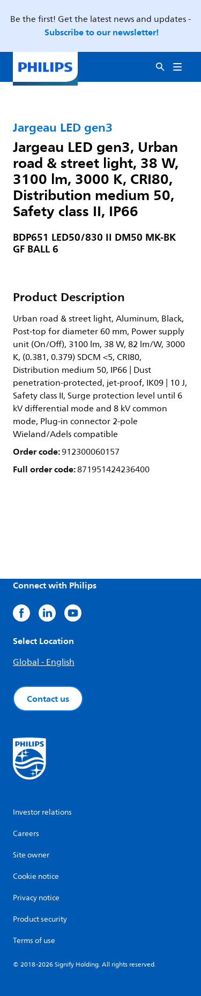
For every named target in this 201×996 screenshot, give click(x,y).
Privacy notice (36, 898)
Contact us (48, 698)
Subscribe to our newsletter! (101, 32)
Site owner (31, 855)
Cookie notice (36, 876)
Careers (26, 834)
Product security (40, 919)
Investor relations (42, 812)
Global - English (44, 662)
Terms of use (34, 940)
